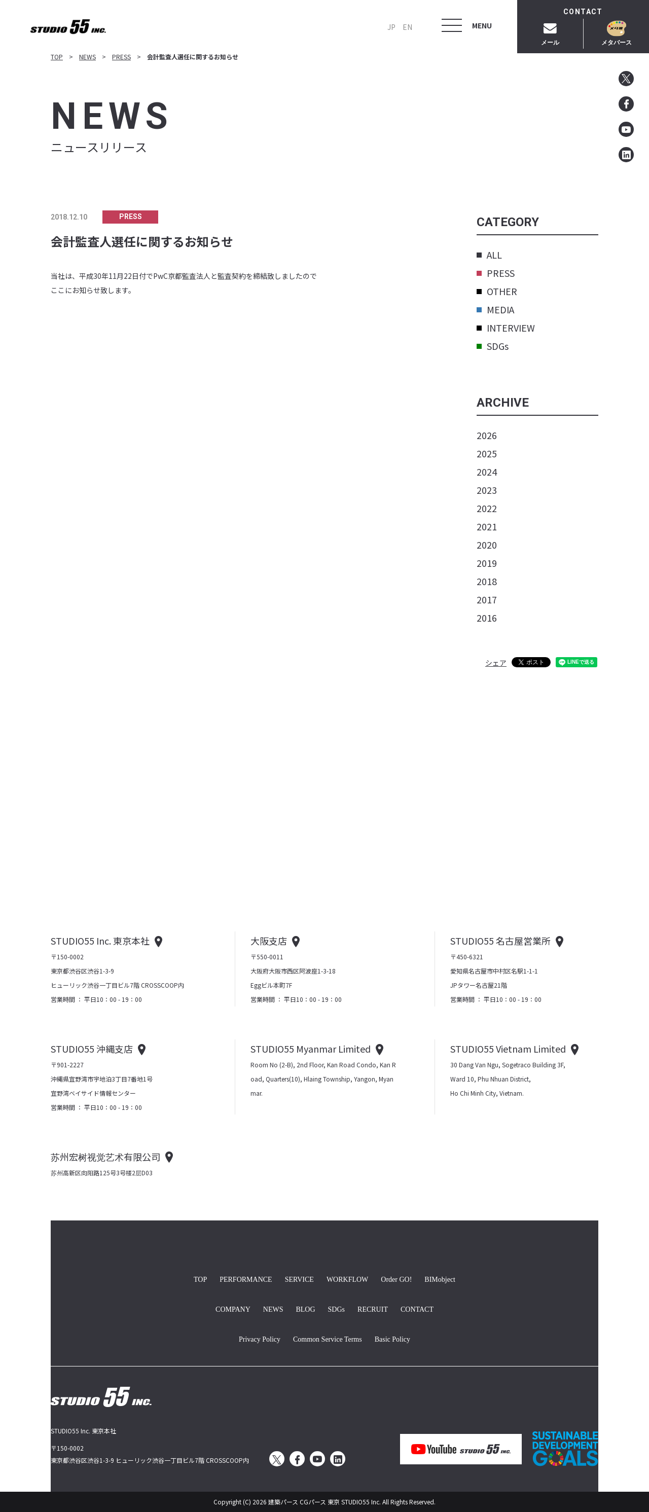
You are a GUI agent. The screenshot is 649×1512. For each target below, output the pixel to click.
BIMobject (439, 1278)
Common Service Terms (327, 1338)
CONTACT (417, 1308)
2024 (487, 471)
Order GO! (396, 1278)
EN (407, 27)
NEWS (87, 56)
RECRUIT (372, 1308)
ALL (489, 254)
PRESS (121, 56)
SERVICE (299, 1278)
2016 (487, 617)
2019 (487, 562)
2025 (487, 453)
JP (391, 27)
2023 (487, 489)
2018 (487, 581)
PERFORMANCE (246, 1278)
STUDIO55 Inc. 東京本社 (100, 940)
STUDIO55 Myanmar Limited (310, 1048)
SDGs (493, 345)
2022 (487, 508)
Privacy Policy (259, 1338)
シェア (496, 663)
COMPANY (232, 1308)
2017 (487, 599)
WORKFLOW (347, 1278)
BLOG (305, 1308)
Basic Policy (392, 1338)
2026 (487, 435)
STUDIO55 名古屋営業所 (500, 940)
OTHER (497, 291)
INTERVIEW (506, 327)
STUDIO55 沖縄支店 (92, 1048)
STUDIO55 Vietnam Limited (508, 1048)
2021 (487, 526)
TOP (57, 56)
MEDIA (495, 309)
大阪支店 (268, 940)
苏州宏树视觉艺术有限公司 (105, 1156)
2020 (487, 544)
